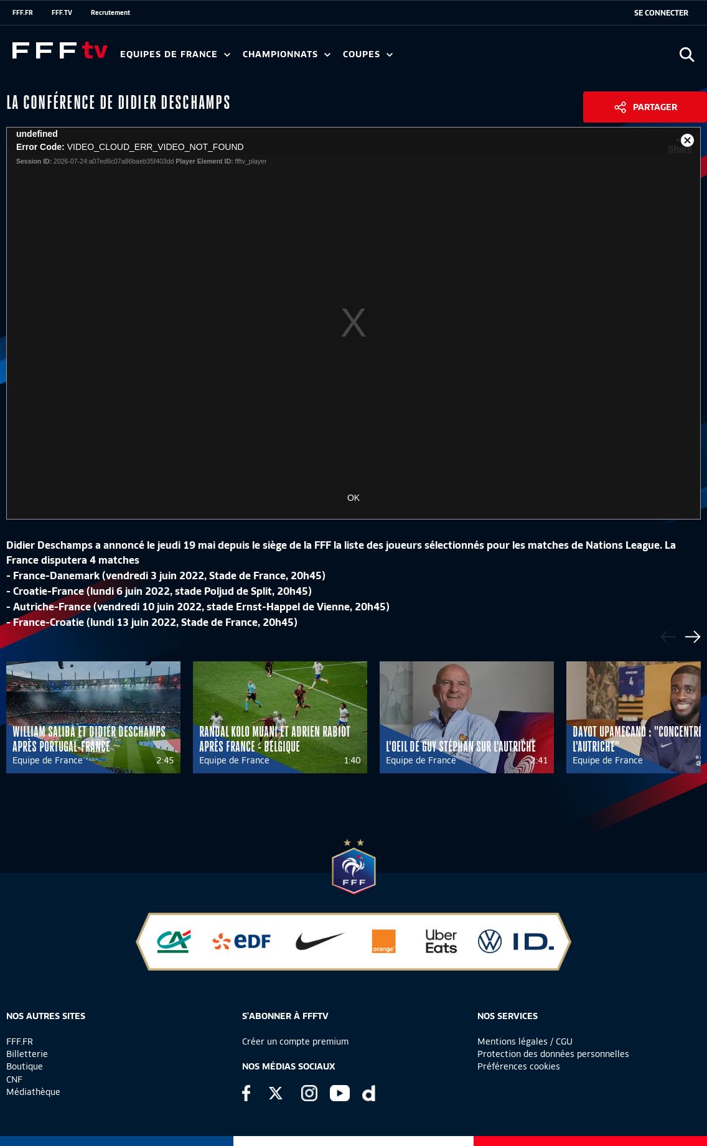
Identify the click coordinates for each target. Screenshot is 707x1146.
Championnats (286, 54)
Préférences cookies (518, 1066)
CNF (14, 1079)
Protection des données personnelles (553, 1054)
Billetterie (27, 1054)
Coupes (368, 54)
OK (353, 498)
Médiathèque (33, 1092)
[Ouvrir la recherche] (687, 54)
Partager (655, 107)
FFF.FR (22, 12)
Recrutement (110, 12)
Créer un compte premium (295, 1041)
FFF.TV (62, 12)
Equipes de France (175, 54)
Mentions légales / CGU (525, 1041)
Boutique (24, 1066)
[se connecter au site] (661, 13)
